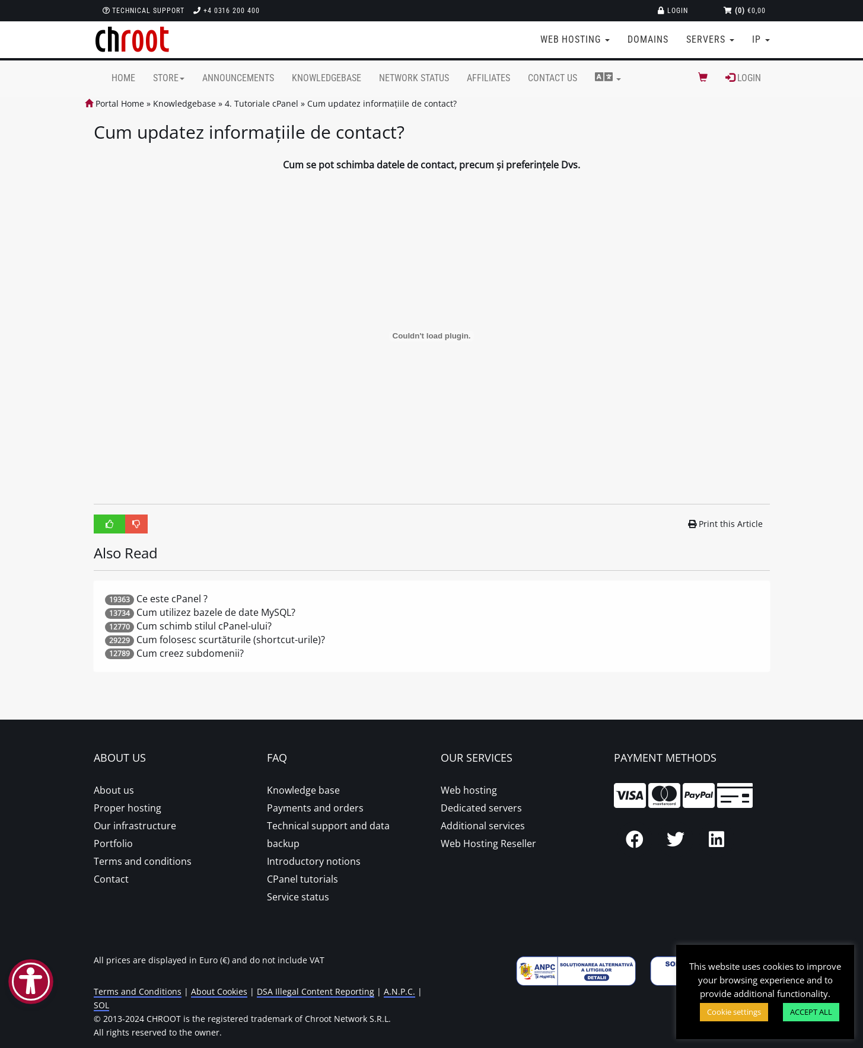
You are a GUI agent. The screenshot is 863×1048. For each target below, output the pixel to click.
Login (673, 11)
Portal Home (114, 103)
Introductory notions (314, 861)
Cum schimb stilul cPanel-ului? (204, 625)
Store (168, 78)
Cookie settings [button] (734, 1012)
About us (114, 790)
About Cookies (219, 991)
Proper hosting (127, 807)
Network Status (414, 78)
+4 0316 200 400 (226, 11)
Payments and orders (315, 807)
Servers (710, 39)
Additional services (483, 825)
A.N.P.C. (399, 991)
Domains (648, 39)
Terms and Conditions (137, 991)
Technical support (143, 11)
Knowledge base (303, 790)
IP (761, 39)
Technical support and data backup (328, 834)
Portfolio (113, 843)
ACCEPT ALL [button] (811, 1012)
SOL (101, 1005)
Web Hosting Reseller (488, 843)
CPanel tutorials (302, 879)
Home (123, 78)
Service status (298, 896)
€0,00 (745, 11)
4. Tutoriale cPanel (261, 103)
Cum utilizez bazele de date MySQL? (215, 612)
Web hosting (469, 790)
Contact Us (552, 78)
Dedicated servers (481, 807)
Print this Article (725, 523)
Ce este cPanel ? (172, 598)
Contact (111, 879)
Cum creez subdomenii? (190, 653)
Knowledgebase (326, 78)
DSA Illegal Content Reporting (315, 991)
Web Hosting (575, 39)
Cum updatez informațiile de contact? (382, 103)
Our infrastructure (135, 825)
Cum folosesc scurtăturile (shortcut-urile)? (230, 639)
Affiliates (488, 78)
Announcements (238, 78)
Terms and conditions (143, 861)
